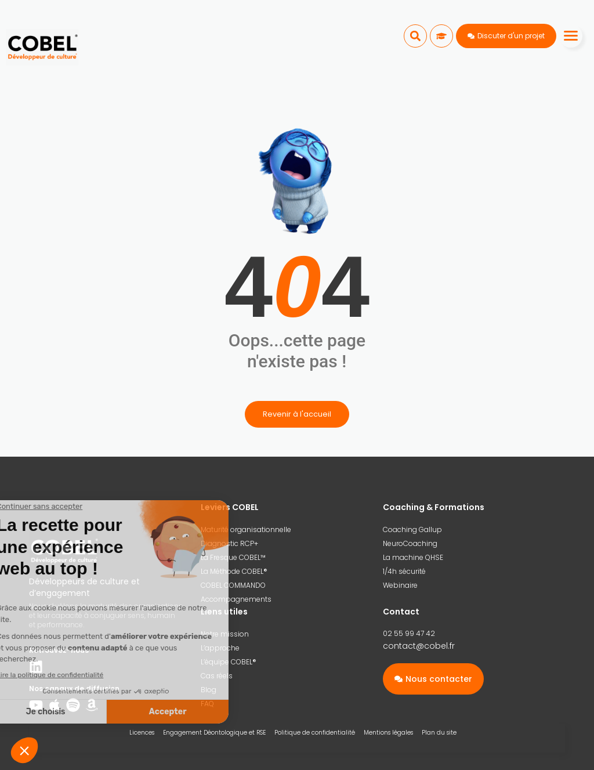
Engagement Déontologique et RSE (214, 732)
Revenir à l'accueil (297, 414)
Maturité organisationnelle (246, 529)
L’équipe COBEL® (228, 662)
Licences (141, 732)
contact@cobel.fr (419, 646)
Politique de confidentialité (314, 732)
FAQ (207, 703)
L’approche (220, 648)
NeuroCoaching (410, 543)
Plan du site (439, 732)
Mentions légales (388, 732)
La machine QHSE (413, 557)
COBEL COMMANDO (233, 585)
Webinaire (400, 585)
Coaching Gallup (412, 529)
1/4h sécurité (404, 571)
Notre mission (225, 634)
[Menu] (570, 36)
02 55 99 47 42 (409, 633)
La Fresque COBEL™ (233, 557)
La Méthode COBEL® (234, 571)
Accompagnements (236, 599)
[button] (415, 36)
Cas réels (217, 676)
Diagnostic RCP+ (229, 543)
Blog (208, 690)
